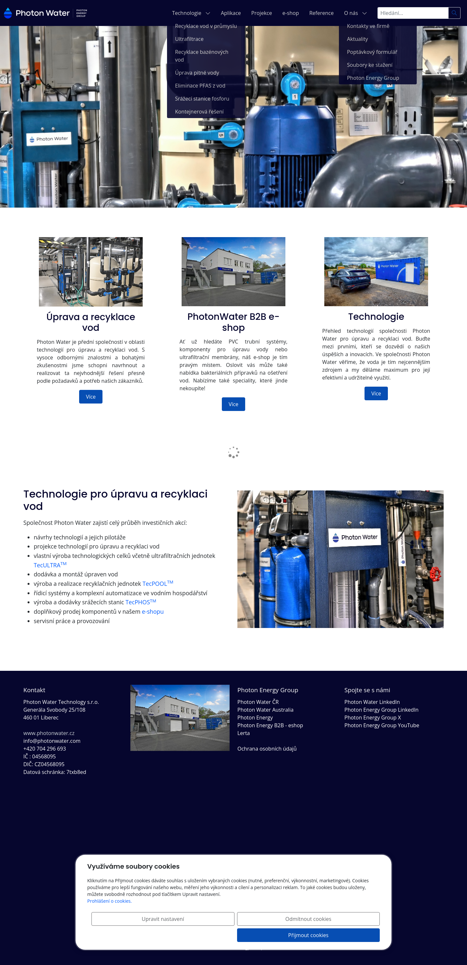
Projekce (261, 13)
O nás (355, 13)
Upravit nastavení (219, 935)
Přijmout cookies (349, 935)
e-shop (290, 13)
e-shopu (153, 611)
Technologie (191, 13)
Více (91, 396)
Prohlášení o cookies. (109, 917)
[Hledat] (455, 13)
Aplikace (231, 13)
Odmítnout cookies (284, 935)
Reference (321, 13)
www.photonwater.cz (49, 733)
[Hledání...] (413, 13)
